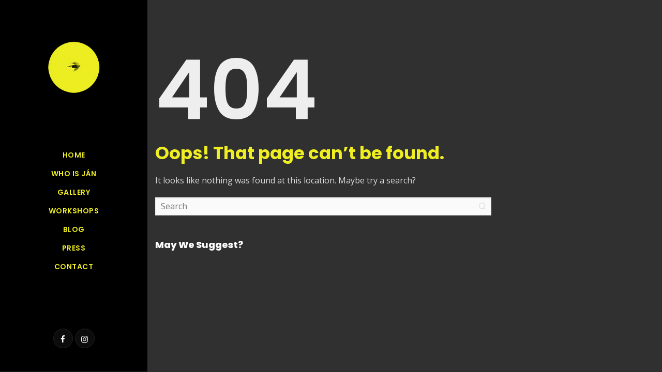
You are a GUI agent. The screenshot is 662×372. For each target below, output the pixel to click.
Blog (74, 229)
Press (74, 248)
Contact (74, 266)
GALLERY (74, 192)
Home (74, 155)
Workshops (74, 211)
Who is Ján (74, 173)
